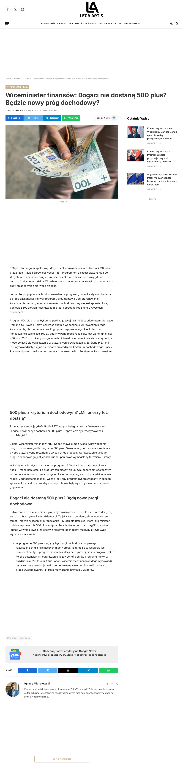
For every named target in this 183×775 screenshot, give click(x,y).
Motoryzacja (107, 23)
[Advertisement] (91, 50)
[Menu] (7, 23)
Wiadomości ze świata (82, 23)
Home (8, 79)
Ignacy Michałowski (14, 110)
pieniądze (25, 638)
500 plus (11, 638)
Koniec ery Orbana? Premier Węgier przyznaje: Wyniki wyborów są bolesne (159, 156)
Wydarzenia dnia (129, 23)
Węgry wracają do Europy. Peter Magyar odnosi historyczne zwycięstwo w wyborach (162, 179)
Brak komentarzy (49, 110)
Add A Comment (61, 759)
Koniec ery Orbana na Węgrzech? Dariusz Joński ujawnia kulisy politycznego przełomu (162, 133)
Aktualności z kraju (53, 23)
